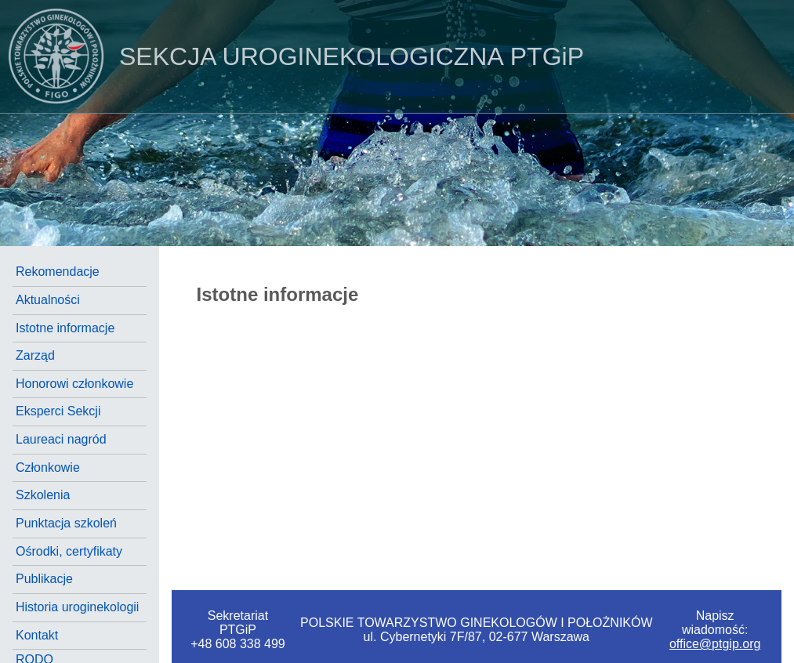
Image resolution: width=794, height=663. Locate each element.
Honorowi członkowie (74, 383)
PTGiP (292, 56)
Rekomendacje (58, 271)
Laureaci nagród (61, 439)
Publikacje (44, 578)
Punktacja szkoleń (66, 523)
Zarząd (35, 355)
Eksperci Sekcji (58, 411)
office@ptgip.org (714, 643)
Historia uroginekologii (77, 607)
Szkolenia (43, 495)
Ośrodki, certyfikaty (69, 551)
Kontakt (37, 635)
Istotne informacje (65, 328)
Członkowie (48, 467)
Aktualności (48, 299)
